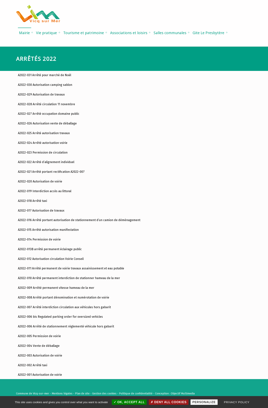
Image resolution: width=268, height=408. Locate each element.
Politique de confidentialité (135, 393)
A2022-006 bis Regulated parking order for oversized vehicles (60, 316)
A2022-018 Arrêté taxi (32, 201)
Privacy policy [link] (237, 402)
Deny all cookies (169, 402)
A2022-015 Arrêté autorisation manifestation (48, 230)
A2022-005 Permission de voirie (39, 336)
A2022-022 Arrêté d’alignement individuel (46, 162)
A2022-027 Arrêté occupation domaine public (48, 113)
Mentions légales (62, 393)
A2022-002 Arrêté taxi (32, 365)
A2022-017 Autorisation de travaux (41, 210)
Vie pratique (46, 32)
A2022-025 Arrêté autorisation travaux (44, 133)
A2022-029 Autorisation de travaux (41, 94)
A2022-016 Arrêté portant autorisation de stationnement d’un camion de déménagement (79, 220)
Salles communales (170, 32)
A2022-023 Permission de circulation (43, 152)
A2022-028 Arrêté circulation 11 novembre (46, 104)
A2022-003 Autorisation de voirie (40, 355)
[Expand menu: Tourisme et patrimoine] (106, 32)
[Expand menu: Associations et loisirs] (150, 32)
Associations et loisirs (128, 32)
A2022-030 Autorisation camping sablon (45, 85)
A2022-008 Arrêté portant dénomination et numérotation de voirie (63, 297)
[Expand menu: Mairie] (32, 32)
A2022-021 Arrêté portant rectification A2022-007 (51, 171)
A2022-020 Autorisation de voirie (40, 181)
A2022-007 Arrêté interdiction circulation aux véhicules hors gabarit (64, 307)
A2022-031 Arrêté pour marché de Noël (44, 75)
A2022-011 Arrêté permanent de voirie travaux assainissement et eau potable (71, 268)
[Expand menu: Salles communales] (189, 32)
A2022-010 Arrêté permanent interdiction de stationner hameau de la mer (69, 278)
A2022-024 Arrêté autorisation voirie (42, 143)
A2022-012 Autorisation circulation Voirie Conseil (51, 259)
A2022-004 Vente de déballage (39, 346)
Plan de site (82, 393)
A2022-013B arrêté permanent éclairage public (50, 249)
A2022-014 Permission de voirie (39, 239)
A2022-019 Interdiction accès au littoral (44, 191)
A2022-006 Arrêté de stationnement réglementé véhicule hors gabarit (66, 326)
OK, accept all (129, 402)
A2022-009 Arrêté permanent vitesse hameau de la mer (56, 288)
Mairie (24, 32)
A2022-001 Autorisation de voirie (40, 374)
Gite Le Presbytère (208, 32)
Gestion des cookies (104, 393)
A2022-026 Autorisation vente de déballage (47, 123)
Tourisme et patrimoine (83, 32)
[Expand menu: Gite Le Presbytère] (227, 32)
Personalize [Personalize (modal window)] (204, 402)
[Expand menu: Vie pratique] (59, 32)
